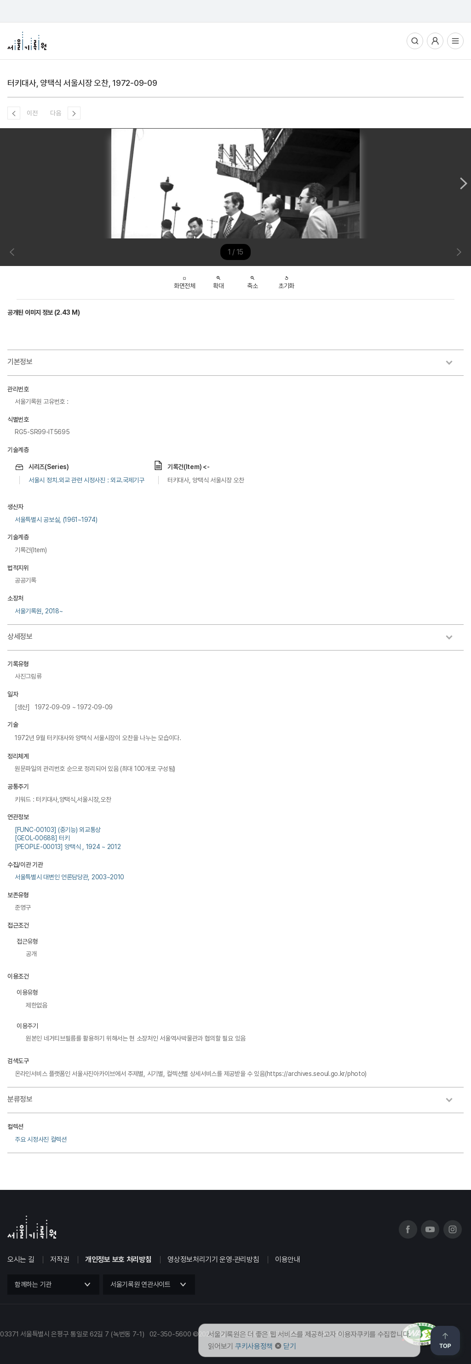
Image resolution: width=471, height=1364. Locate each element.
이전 (32, 113)
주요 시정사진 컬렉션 (41, 1139)
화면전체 (184, 280)
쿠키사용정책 (254, 1346)
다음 (55, 113)
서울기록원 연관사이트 (140, 1284)
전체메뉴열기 (455, 41)
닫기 (289, 1346)
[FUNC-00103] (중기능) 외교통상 (58, 829)
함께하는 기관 (33, 1284)
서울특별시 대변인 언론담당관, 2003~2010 (69, 877)
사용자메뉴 (435, 41)
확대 (218, 280)
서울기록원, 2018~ (39, 611)
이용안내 (287, 1259)
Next (463, 183)
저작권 (59, 1259)
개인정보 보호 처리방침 (118, 1259)
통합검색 (415, 41)
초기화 (286, 280)
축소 (252, 280)
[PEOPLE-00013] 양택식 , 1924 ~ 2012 (68, 846)
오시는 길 (20, 1259)
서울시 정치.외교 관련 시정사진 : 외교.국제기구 (86, 480)
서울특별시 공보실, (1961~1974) (56, 519)
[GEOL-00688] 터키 (42, 838)
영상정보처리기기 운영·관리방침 (213, 1259)
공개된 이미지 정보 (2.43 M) (43, 312)
